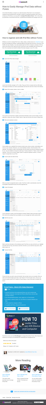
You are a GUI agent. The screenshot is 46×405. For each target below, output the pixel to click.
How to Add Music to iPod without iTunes (37, 375)
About (19, 401)
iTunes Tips (34, 351)
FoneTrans (38, 41)
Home (4, 397)
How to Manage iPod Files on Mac (22, 375)
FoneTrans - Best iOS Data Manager (18, 287)
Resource (25, 401)
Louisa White (27, 351)
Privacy (21, 401)
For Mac (8, 289)
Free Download (11, 308)
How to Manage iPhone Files (6, 375)
